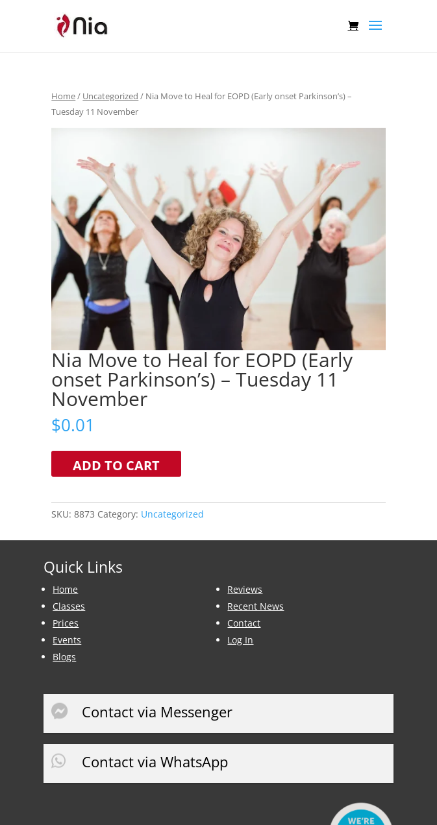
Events (67, 640)
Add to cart (116, 465)
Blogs (64, 657)
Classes (69, 606)
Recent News (255, 606)
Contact (243, 623)
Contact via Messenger (157, 711)
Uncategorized (110, 96)
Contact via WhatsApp (155, 761)
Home (63, 96)
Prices (66, 623)
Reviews (244, 589)
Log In (240, 640)
